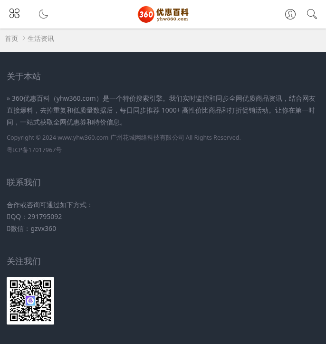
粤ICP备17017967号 (34, 150)
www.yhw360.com (83, 138)
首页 (11, 38)
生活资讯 (41, 38)
